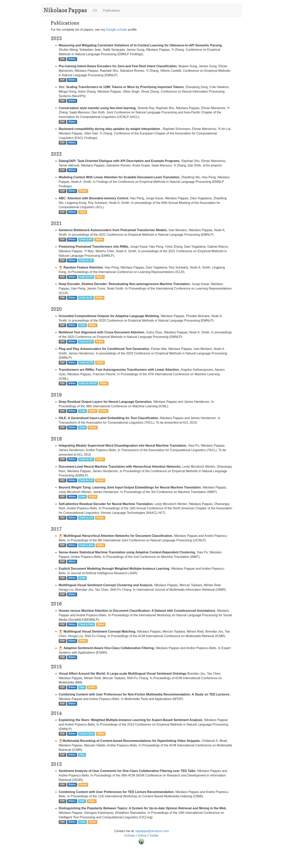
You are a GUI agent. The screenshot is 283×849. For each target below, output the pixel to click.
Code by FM (86, 362)
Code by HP (86, 276)
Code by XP (86, 459)
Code (82, 325)
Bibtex (72, 59)
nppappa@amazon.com (152, 831)
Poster (83, 191)
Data (82, 687)
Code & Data (86, 624)
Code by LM (86, 480)
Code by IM (86, 239)
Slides (99, 239)
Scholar (130, 835)
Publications (111, 10)
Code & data (86, 545)
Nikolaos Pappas (65, 10)
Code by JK (86, 260)
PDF (62, 59)
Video (83, 212)
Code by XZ (86, 341)
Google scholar (116, 29)
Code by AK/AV (88, 383)
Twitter (154, 835)
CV (95, 10)
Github (143, 835)
